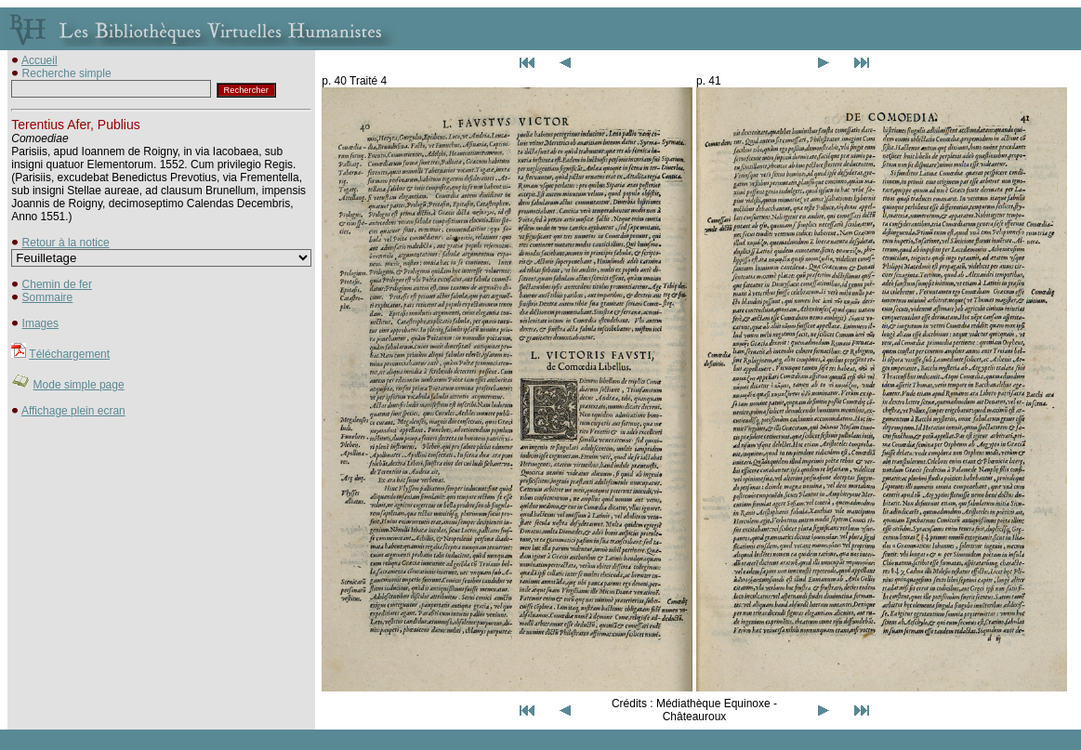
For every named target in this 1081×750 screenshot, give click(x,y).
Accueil (39, 60)
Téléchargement (69, 354)
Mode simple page (79, 384)
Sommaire (47, 297)
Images (40, 323)
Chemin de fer (57, 284)
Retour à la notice (66, 242)
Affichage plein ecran (73, 410)
